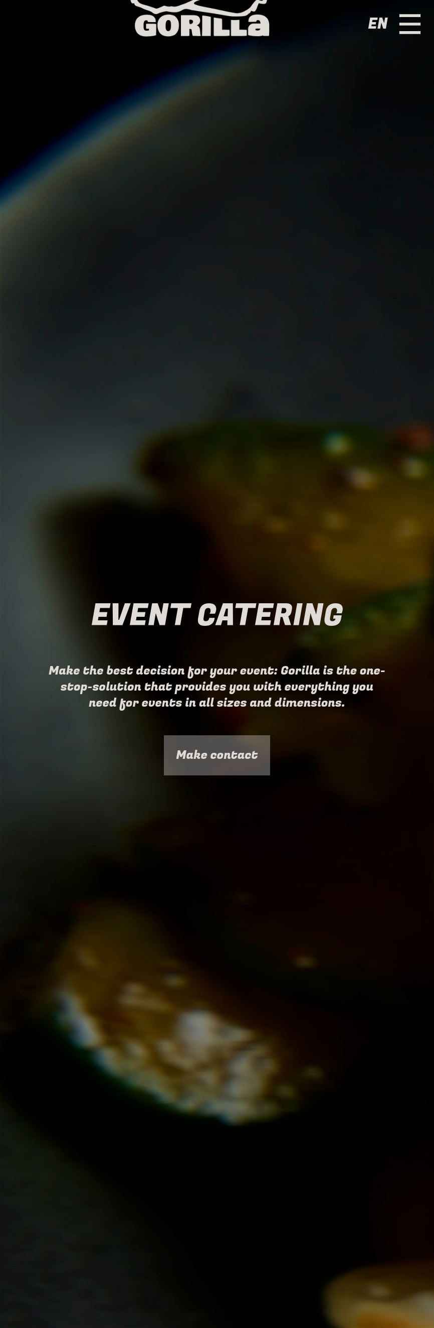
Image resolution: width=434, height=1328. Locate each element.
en (377, 24)
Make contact (217, 755)
